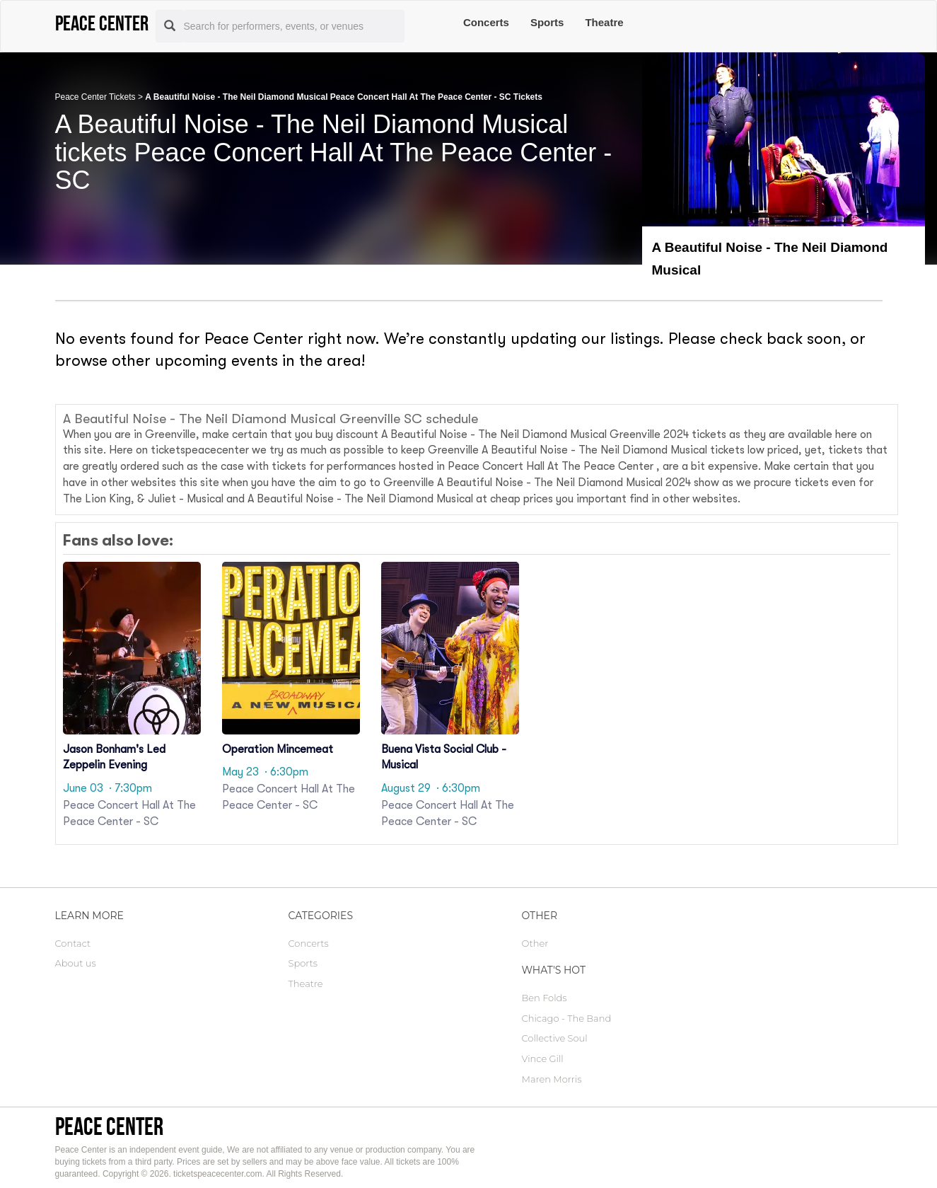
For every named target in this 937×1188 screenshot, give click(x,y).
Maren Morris (552, 1079)
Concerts (486, 22)
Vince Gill (543, 1058)
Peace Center (109, 1126)
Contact (73, 943)
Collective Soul (555, 1038)
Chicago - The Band (567, 1018)
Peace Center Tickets (95, 97)
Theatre (604, 22)
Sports (547, 22)
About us (75, 963)
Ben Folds (544, 997)
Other (535, 943)
